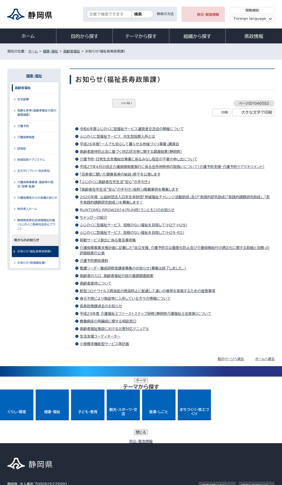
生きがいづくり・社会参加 (33, 170)
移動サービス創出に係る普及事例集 (108, 240)
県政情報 (253, 36)
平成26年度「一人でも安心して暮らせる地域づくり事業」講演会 (129, 144)
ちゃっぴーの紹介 (93, 217)
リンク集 (223, 446)
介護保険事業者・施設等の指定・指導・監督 (35, 184)
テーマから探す (141, 36)
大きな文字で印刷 (256, 112)
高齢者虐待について (96, 283)
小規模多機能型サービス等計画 (104, 344)
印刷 (224, 112)
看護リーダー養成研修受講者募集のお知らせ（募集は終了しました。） (133, 268)
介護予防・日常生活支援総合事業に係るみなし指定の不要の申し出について (138, 159)
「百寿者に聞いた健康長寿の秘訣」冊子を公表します (120, 174)
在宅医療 (23, 99)
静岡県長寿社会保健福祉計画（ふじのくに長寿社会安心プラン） (36, 224)
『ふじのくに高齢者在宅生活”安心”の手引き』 (115, 182)
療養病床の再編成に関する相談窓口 (108, 321)
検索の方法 (165, 14)
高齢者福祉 (71, 51)
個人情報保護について (78, 446)
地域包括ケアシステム (31, 159)
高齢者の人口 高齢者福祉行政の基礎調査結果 (116, 276)
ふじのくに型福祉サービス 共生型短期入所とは (117, 136)
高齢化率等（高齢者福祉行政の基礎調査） (36, 112)
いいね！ (127, 103)
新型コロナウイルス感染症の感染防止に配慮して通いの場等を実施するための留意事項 (147, 291)
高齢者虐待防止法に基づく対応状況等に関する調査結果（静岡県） (131, 151)
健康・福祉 (50, 51)
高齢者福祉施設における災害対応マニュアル (114, 329)
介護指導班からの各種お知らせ (37, 197)
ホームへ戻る (265, 359)
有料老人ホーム (27, 208)
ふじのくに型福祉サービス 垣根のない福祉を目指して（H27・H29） (133, 225)
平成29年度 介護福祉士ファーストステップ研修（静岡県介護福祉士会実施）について (145, 313)
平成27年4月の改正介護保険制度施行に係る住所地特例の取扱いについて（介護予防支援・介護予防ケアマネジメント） (172, 166)
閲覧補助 (252, 10)
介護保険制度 (26, 137)
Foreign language (250, 18)
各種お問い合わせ (215, 419)
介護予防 (23, 126)
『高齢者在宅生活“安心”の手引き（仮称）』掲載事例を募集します (129, 189)
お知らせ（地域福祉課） (31, 262)
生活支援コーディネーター (100, 336)
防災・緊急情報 (208, 14)
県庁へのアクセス (255, 419)
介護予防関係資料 (94, 260)
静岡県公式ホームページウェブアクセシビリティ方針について (155, 446)
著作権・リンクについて (28, 446)
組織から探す (197, 36)
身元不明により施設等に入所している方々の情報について (125, 298)
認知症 (21, 148)
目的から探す (84, 36)
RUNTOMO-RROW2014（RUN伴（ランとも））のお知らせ (127, 210)
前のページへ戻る (231, 359)
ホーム (28, 36)
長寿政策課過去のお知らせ (101, 306)
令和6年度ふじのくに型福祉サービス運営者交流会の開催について (132, 129)
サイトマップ (254, 446)
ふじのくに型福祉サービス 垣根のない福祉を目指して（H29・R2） (132, 232)
